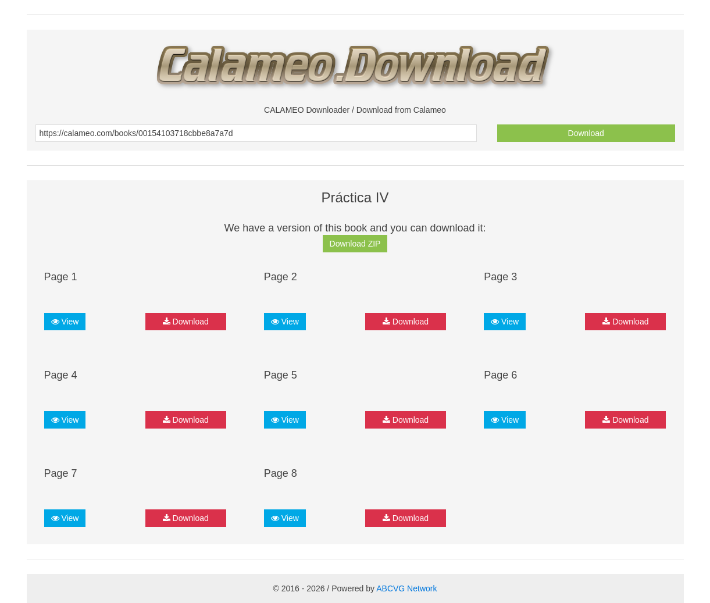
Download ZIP (355, 243)
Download (586, 133)
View (65, 321)
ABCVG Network (406, 588)
